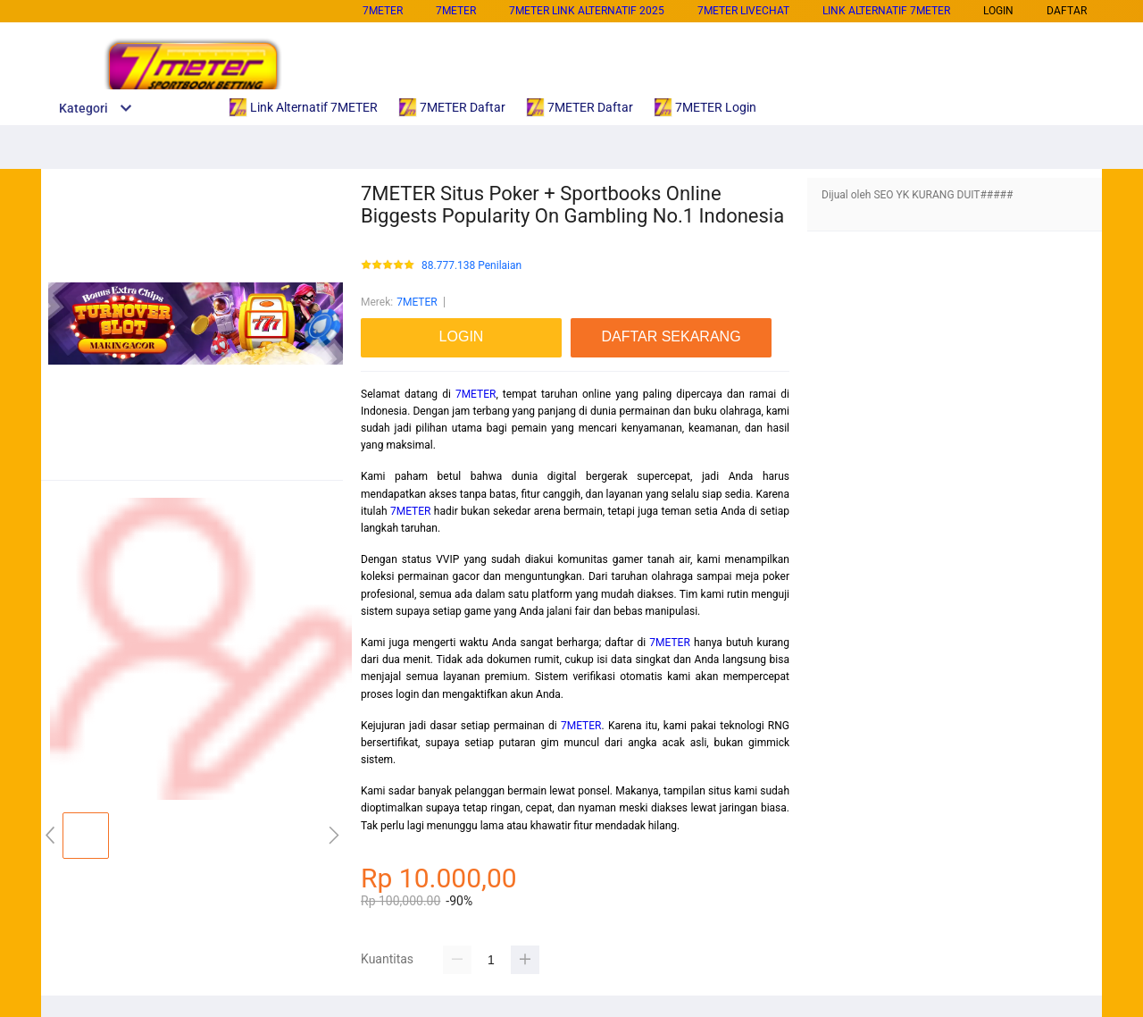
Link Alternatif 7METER (886, 10)
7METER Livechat (743, 10)
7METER (383, 10)
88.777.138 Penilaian (471, 266)
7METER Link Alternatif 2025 (586, 10)
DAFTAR (1067, 10)
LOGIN (998, 10)
